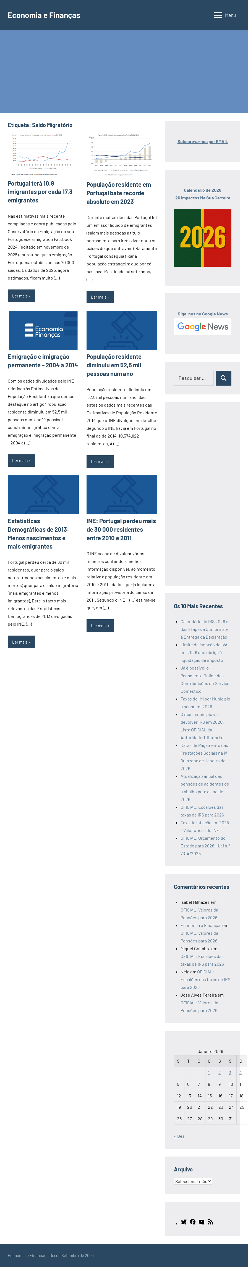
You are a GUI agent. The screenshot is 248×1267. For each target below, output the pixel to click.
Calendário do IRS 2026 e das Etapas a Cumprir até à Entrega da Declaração (205, 629)
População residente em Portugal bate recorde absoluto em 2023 (119, 193)
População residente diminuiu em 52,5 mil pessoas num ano (114, 365)
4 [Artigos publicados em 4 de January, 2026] (240, 1072)
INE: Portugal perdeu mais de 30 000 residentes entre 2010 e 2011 (121, 529)
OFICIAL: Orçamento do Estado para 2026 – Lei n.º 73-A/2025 (205, 845)
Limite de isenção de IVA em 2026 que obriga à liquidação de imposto (204, 652)
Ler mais (20, 295)
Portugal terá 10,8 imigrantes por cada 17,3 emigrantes (40, 192)
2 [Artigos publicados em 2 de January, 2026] (219, 1072)
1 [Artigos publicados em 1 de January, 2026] (209, 1072)
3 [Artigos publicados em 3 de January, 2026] (230, 1072)
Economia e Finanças (44, 15)
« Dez (179, 1136)
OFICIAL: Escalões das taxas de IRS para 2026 (205, 979)
